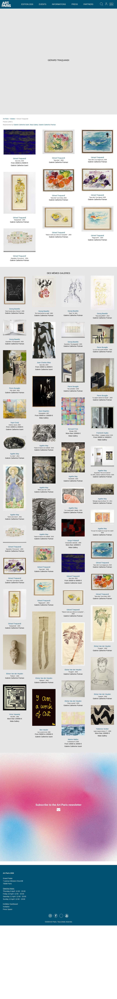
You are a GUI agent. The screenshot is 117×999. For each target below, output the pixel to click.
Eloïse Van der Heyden (102, 646)
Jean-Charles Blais (44, 362)
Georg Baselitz (14, 309)
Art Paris (6, 119)
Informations (59, 4)
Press (75, 4)
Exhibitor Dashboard (10, 904)
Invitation (6, 907)
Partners (88, 4)
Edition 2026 (27, 4)
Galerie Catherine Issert (21, 125)
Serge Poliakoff (73, 540)
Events (42, 4)
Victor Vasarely (14, 714)
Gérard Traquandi (19, 158)
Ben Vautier (44, 730)
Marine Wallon (73, 739)
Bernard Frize (73, 429)
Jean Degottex (44, 411)
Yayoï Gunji (14, 422)
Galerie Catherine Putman (47, 125)
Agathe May (44, 446)
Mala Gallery (34, 125)
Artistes (12, 119)
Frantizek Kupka (102, 433)
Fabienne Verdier (102, 729)
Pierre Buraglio (102, 347)
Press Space (7, 909)
